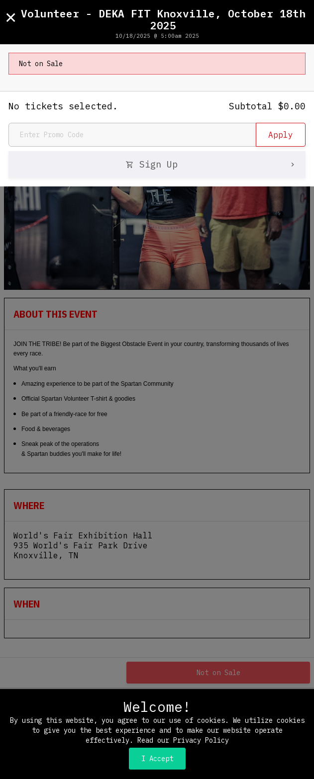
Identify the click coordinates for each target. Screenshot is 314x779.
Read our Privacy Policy (183, 740)
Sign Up (211, 165)
